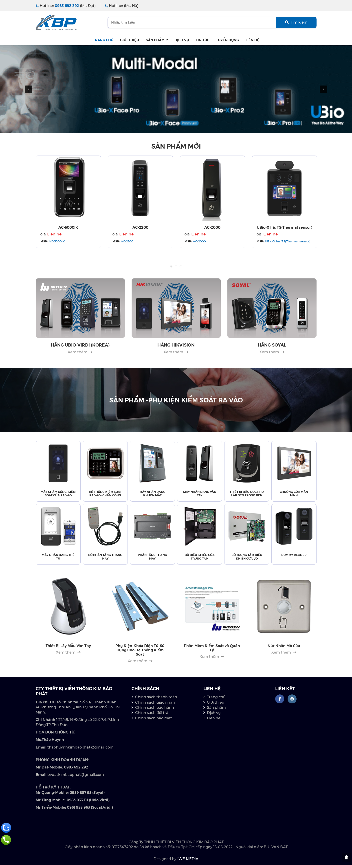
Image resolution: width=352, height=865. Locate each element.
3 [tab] (181, 267)
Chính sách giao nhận (155, 702)
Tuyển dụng (227, 39)
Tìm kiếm (296, 22)
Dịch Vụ (181, 39)
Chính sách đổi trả (151, 713)
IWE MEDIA (187, 859)
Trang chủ (103, 39)
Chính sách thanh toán (156, 697)
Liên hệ (252, 39)
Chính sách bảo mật (153, 718)
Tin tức (202, 39)
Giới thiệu (129, 39)
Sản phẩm (157, 39)
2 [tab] (176, 267)
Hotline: (66, 6)
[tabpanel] (68, 202)
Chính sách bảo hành (154, 707)
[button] (28, 89)
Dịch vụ (214, 713)
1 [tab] (171, 267)
